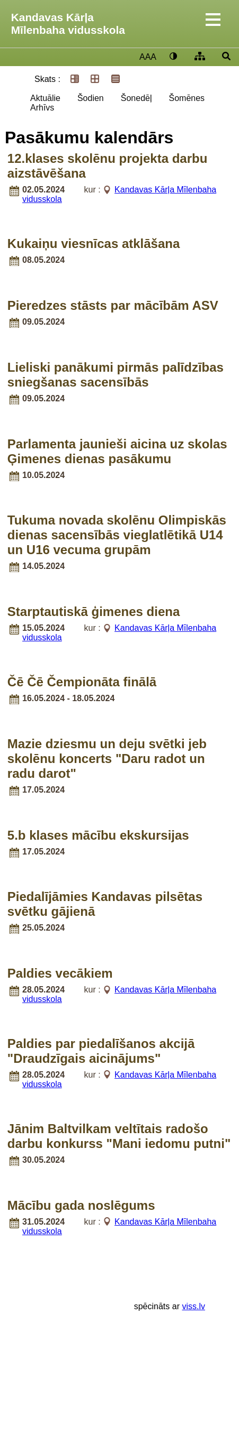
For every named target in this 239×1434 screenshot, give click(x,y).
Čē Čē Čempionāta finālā (81, 682)
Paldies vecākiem (60, 973)
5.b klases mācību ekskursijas (98, 835)
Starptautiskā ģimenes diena (93, 611)
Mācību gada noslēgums (81, 1205)
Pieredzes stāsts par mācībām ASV (112, 305)
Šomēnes (187, 98)
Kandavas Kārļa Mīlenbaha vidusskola (68, 23)
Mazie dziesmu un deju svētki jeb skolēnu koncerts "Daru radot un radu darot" (107, 758)
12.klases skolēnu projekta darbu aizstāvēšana (107, 165)
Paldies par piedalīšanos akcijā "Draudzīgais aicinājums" (101, 1050)
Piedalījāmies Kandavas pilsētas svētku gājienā (104, 903)
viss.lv (193, 1306)
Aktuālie (45, 98)
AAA (147, 56)
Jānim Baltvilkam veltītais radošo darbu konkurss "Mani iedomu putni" (119, 1136)
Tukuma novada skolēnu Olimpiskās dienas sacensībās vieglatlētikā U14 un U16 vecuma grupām (116, 535)
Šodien (90, 98)
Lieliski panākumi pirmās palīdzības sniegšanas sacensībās (115, 374)
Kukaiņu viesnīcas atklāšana (93, 243)
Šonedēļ (136, 98)
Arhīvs (42, 107)
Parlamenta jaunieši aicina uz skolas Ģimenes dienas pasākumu (117, 451)
